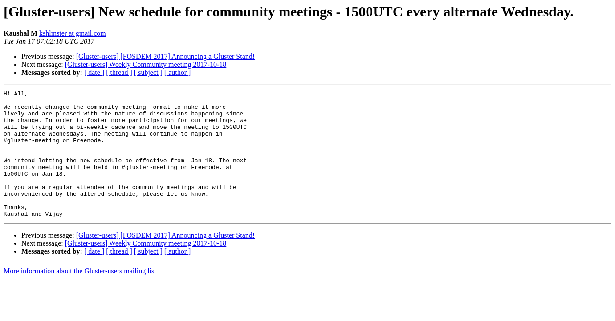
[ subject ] (148, 72)
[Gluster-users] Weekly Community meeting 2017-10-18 (145, 64)
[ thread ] (119, 72)
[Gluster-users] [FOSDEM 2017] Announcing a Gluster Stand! (165, 56)
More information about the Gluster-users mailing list (80, 296)
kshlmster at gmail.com (72, 33)
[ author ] (177, 72)
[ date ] (94, 72)
